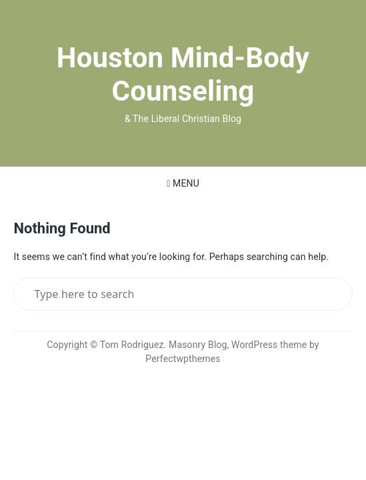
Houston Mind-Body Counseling (183, 74)
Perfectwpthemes (182, 358)
